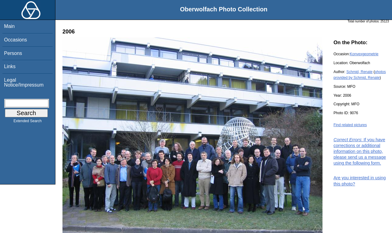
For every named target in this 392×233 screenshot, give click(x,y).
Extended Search (27, 122)
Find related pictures (350, 125)
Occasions (15, 39)
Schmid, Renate (359, 72)
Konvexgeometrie (364, 54)
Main (9, 26)
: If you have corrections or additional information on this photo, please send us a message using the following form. (360, 151)
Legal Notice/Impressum (23, 82)
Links (9, 66)
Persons (13, 53)
